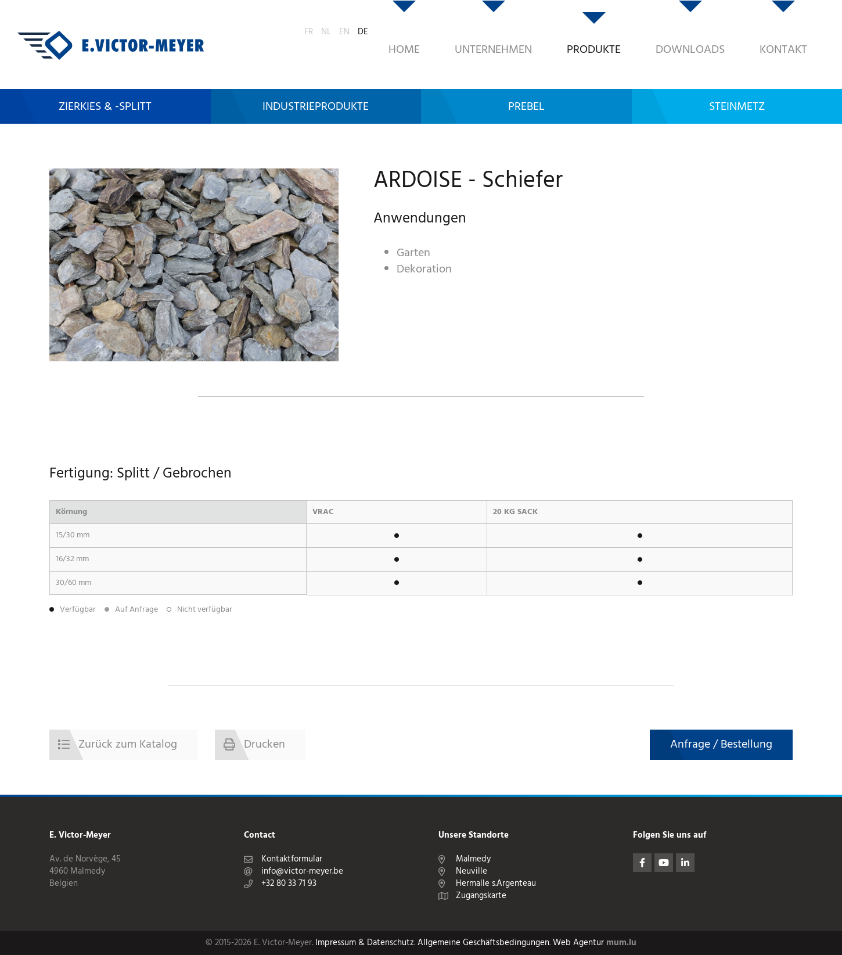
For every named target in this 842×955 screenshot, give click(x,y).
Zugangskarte (481, 896)
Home (334, 32)
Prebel (526, 79)
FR (762, 30)
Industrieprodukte (315, 79)
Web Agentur (578, 943)
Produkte (524, 32)
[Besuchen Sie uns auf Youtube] (663, 862)
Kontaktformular (291, 859)
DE (816, 30)
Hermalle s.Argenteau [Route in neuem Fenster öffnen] (496, 884)
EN (798, 30)
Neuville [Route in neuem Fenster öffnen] (471, 872)
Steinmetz (737, 79)
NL (780, 30)
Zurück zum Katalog (127, 744)
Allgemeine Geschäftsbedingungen (483, 943)
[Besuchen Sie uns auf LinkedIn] (685, 862)
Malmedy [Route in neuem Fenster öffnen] (473, 859)
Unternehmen (423, 32)
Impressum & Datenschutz (364, 943)
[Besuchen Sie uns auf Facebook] (642, 862)
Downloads (620, 32)
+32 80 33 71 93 (288, 884)
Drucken (264, 744)
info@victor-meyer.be (302, 872)
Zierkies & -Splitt (105, 79)
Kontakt (713, 32)
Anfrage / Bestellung (721, 744)
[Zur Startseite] (110, 31)
